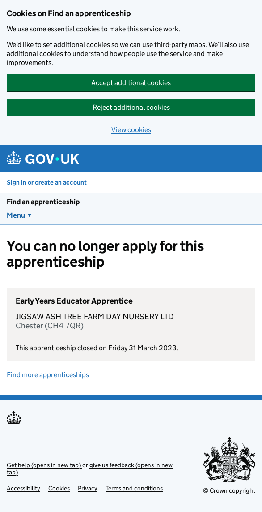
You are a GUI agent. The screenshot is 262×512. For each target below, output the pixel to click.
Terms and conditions (134, 488)
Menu (16, 215)
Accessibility (23, 488)
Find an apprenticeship (43, 202)
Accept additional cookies (131, 82)
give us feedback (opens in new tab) (90, 468)
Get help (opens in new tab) (44, 465)
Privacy (87, 488)
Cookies (59, 488)
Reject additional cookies (131, 107)
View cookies (131, 129)
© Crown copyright (229, 490)
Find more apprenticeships (48, 374)
